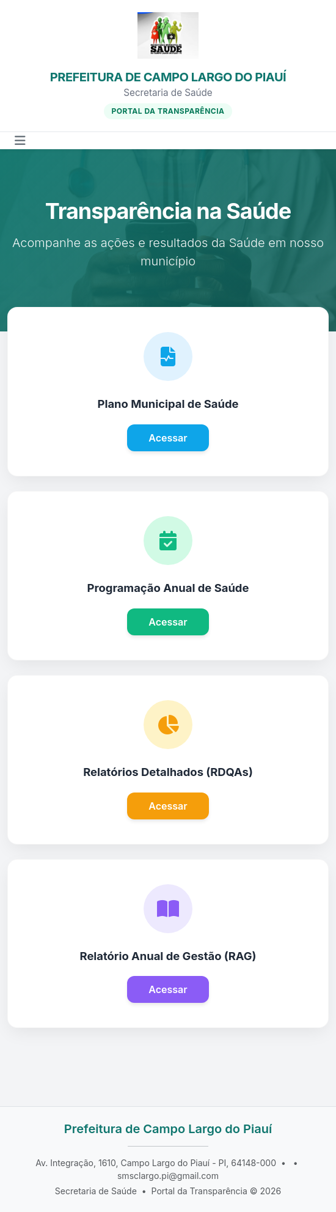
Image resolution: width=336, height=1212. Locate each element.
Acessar (167, 438)
